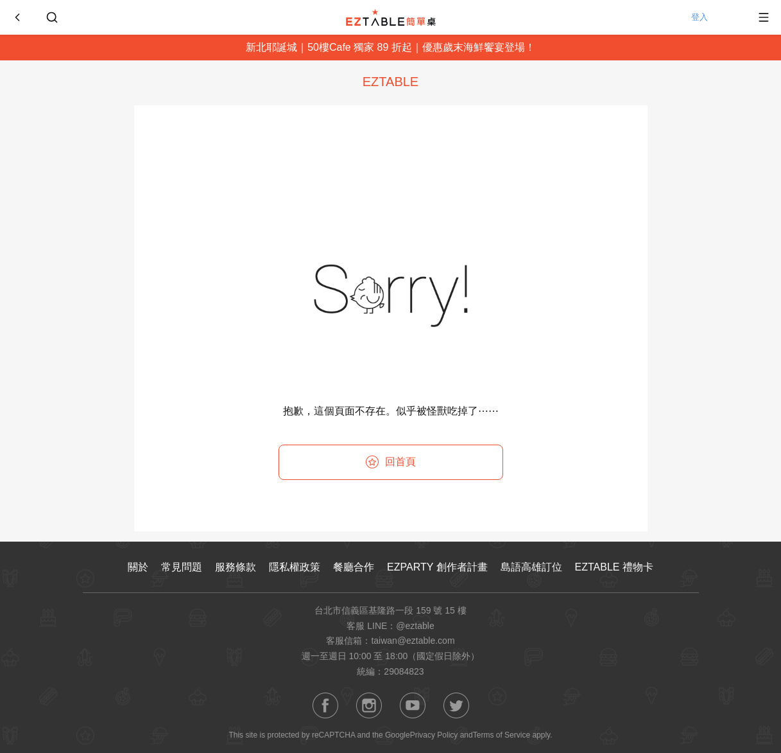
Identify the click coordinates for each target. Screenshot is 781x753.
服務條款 (235, 567)
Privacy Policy (434, 735)
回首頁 (391, 462)
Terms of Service (501, 735)
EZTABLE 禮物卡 (614, 567)
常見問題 (181, 567)
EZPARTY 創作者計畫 (437, 567)
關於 (138, 567)
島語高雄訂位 (531, 567)
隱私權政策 (294, 567)
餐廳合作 (353, 567)
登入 (713, 17)
